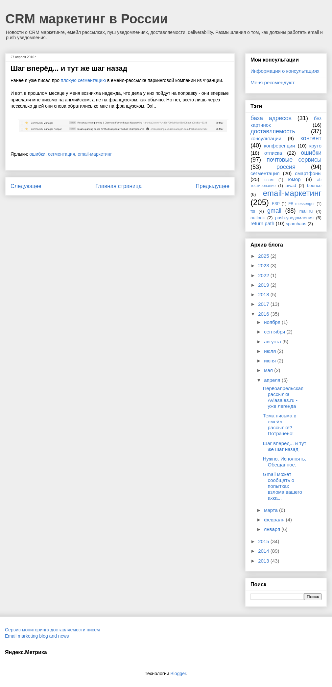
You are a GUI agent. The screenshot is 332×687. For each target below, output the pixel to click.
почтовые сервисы (294, 159)
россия (286, 167)
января (272, 529)
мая (269, 370)
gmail (274, 210)
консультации (265, 138)
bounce (314, 185)
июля (270, 351)
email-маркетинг (95, 154)
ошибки (37, 154)
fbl (252, 211)
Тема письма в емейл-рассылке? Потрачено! (279, 424)
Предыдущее (212, 186)
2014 (264, 551)
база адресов (271, 118)
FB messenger (301, 203)
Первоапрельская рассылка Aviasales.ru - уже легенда (283, 397)
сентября (275, 331)
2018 (264, 294)
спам (269, 179)
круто (315, 145)
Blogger (178, 673)
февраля (275, 519)
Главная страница (118, 186)
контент (310, 138)
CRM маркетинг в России (86, 19)
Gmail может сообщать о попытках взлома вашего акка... (282, 486)
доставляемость (272, 131)
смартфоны (308, 173)
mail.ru (306, 211)
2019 (264, 285)
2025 (264, 256)
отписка (273, 153)
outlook (257, 217)
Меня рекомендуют (272, 82)
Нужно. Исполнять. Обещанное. (284, 461)
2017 (264, 304)
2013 (264, 561)
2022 (264, 275)
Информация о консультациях (285, 71)
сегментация (61, 154)
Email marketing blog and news (37, 636)
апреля (273, 380)
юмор (294, 179)
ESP (276, 203)
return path (262, 223)
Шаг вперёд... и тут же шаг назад (284, 446)
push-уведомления (294, 217)
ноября (273, 322)
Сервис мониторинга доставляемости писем (52, 629)
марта (271, 510)
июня (270, 360)
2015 (264, 541)
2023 (264, 265)
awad (291, 185)
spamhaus (296, 223)
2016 (264, 314)
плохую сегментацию (83, 80)
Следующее (26, 186)
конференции (279, 145)
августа (273, 341)
